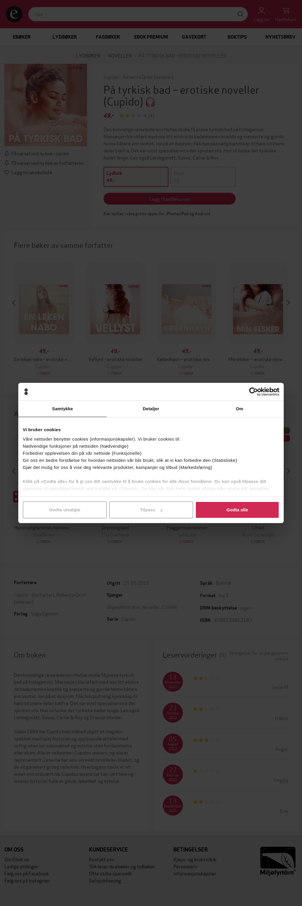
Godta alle (237, 509)
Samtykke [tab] (62, 408)
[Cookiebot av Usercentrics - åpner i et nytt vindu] (253, 391)
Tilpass (151, 509)
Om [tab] (239, 408)
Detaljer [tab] (151, 408)
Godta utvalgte (64, 509)
